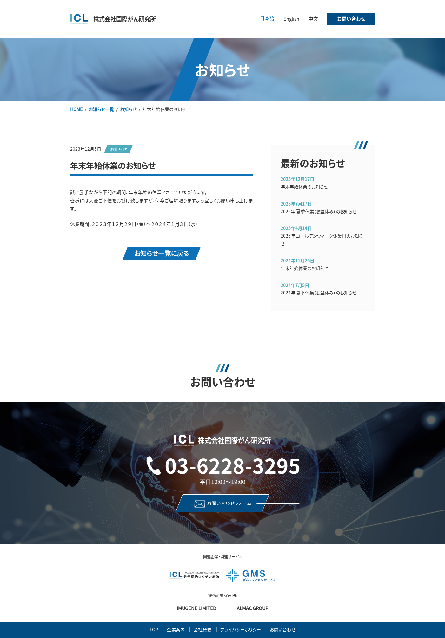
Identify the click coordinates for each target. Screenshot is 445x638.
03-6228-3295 (233, 465)
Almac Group (252, 608)
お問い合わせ (351, 18)
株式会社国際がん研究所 (124, 19)
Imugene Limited (196, 608)
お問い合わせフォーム (229, 502)
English (291, 18)
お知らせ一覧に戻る (161, 253)
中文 (313, 18)
